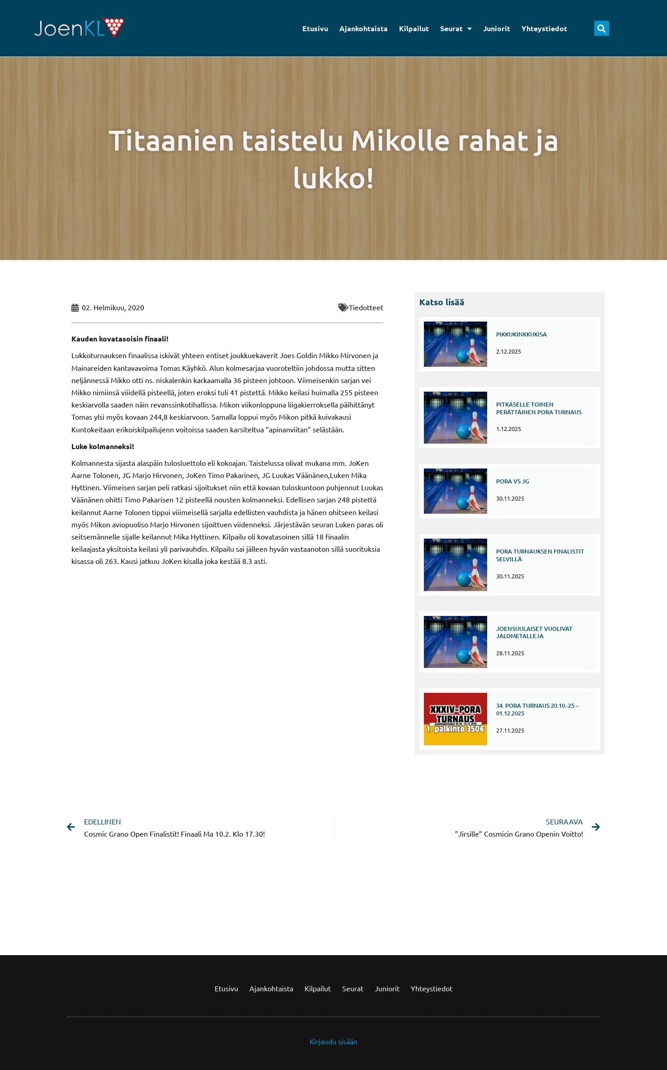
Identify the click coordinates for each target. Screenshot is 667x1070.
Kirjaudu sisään (333, 1041)
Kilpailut (414, 28)
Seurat (456, 28)
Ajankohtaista (363, 28)
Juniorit (496, 28)
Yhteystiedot (544, 28)
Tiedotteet (366, 307)
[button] (601, 28)
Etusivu (315, 28)
